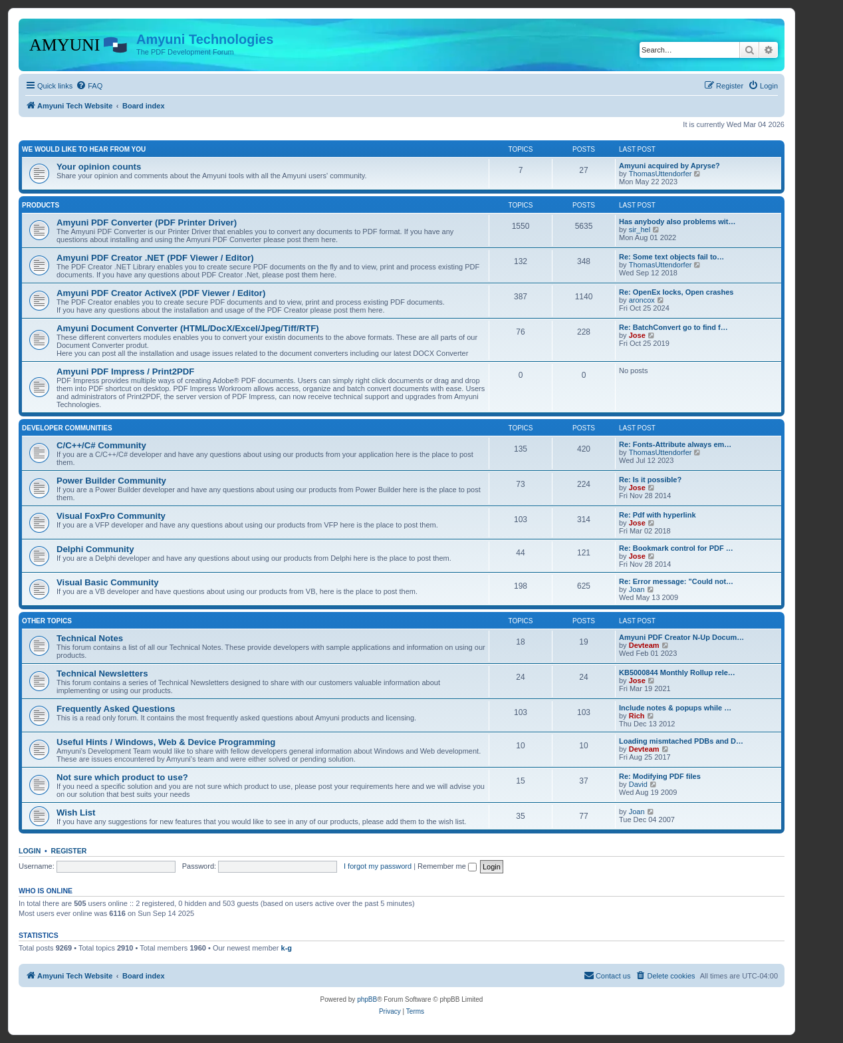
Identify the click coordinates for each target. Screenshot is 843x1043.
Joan (637, 589)
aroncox (642, 300)
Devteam (644, 645)
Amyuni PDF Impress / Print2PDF (125, 371)
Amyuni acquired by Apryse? (669, 166)
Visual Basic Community (108, 582)
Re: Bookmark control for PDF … (676, 548)
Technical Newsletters (102, 673)
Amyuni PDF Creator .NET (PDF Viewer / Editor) (155, 258)
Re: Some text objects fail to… (671, 257)
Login (30, 851)
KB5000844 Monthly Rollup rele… (677, 672)
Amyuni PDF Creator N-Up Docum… (681, 637)
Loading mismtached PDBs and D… (681, 741)
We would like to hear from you (84, 149)
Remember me (447, 866)
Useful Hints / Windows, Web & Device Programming (166, 742)
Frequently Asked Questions (116, 709)
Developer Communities (67, 428)
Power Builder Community (111, 481)
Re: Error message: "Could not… (676, 581)
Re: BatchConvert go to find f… (673, 327)
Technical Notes (90, 638)
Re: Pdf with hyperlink (657, 515)
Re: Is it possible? (650, 480)
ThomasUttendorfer (660, 174)
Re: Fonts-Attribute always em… (675, 444)
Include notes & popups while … (675, 708)
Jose (637, 335)
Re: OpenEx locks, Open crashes (676, 292)
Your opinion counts (99, 167)
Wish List (76, 813)
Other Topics (47, 621)
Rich (637, 716)
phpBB (367, 999)
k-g (287, 948)
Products (40, 205)
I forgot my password (378, 866)
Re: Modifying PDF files (660, 776)
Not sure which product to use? (122, 777)
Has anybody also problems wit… (677, 221)
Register (69, 851)
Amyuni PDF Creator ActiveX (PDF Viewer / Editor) (161, 293)
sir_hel (639, 229)
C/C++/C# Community (101, 445)
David (638, 784)
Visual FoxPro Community (111, 516)
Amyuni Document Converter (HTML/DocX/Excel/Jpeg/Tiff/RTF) (188, 328)
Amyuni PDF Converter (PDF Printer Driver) (147, 222)
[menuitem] (89, 86)
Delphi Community (95, 549)
